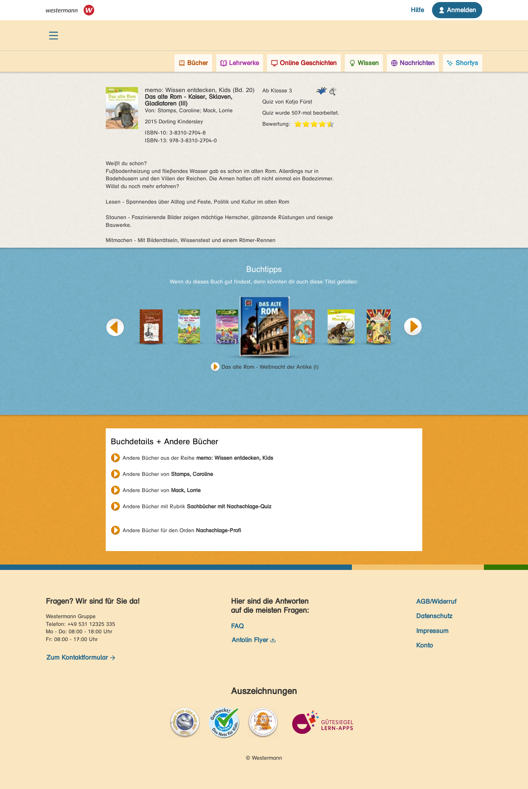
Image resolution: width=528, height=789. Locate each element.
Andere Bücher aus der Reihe (198, 458)
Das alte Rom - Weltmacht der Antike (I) (270, 367)
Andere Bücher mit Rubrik (197, 506)
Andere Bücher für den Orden (182, 530)
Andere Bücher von (168, 474)
